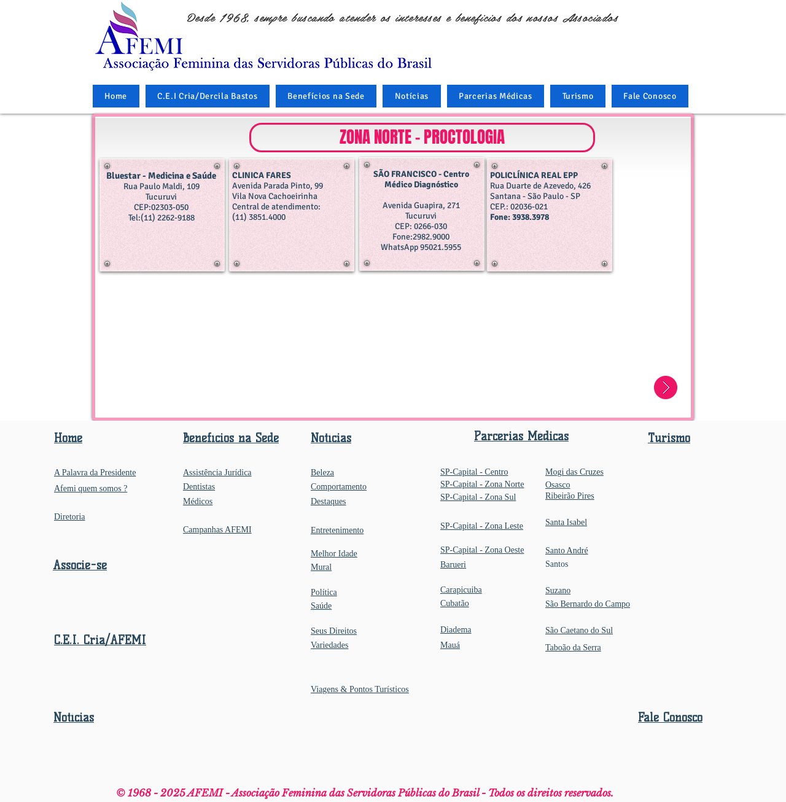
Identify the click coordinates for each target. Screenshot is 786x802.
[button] (326, 96)
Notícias (73, 718)
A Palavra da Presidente (95, 472)
